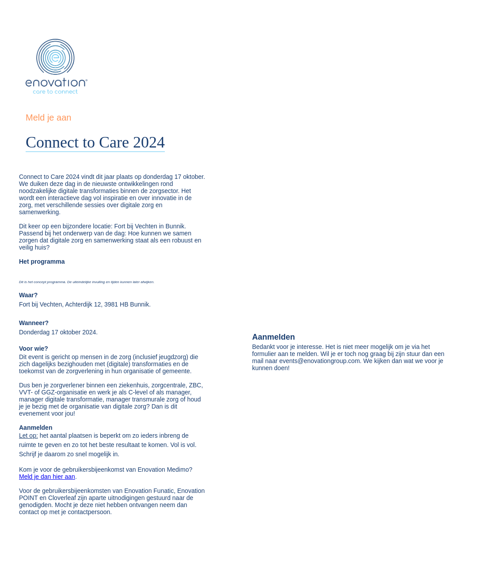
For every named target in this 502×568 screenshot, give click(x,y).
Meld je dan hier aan (47, 476)
